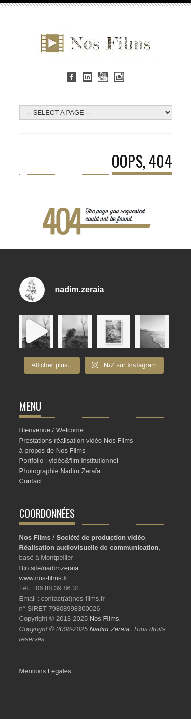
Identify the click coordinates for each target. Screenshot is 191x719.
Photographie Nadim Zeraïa (60, 471)
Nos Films (104, 618)
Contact (30, 481)
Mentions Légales (45, 671)
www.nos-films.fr (43, 578)
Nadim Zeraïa (110, 629)
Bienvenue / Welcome (51, 430)
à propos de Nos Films (52, 450)
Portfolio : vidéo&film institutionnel (68, 460)
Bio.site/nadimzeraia (49, 568)
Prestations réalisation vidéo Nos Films (76, 440)
